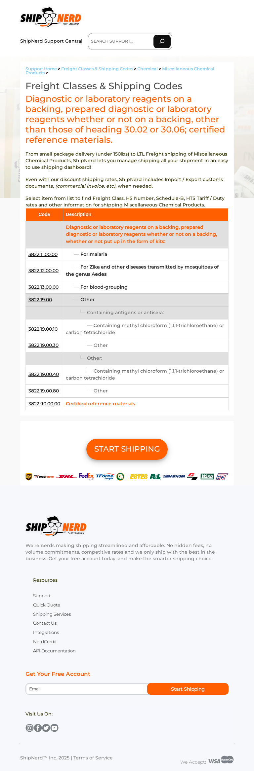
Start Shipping (188, 689)
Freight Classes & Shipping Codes (97, 68)
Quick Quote (46, 604)
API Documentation (54, 650)
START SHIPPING (127, 449)
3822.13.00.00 (43, 287)
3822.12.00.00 (43, 271)
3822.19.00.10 (43, 329)
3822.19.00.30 (43, 345)
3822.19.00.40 (43, 374)
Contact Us (45, 623)
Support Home (41, 68)
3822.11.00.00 (43, 254)
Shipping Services (52, 614)
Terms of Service (93, 758)
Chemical (147, 68)
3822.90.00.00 (44, 404)
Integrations (46, 632)
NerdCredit (45, 641)
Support (42, 595)
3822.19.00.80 (43, 391)
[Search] (162, 41)
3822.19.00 (40, 300)
